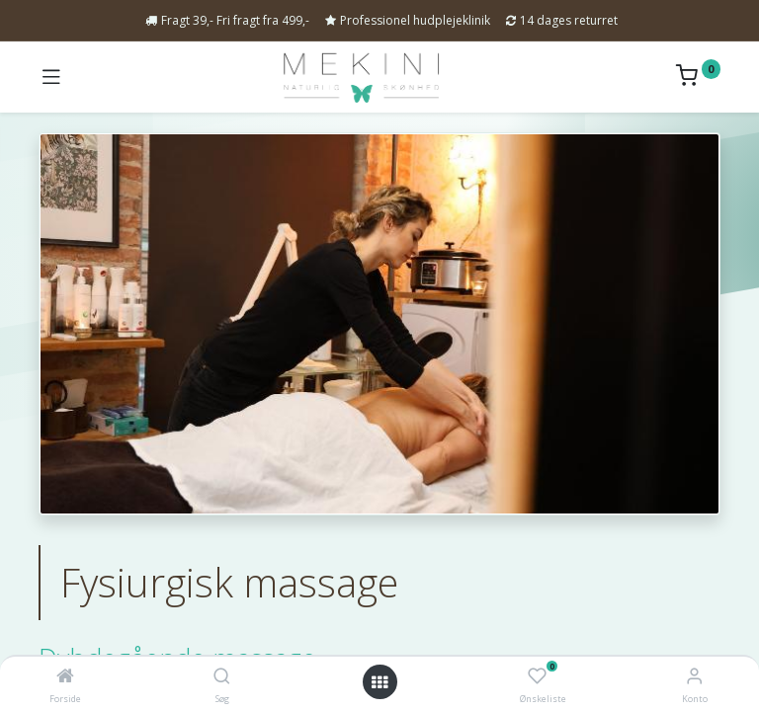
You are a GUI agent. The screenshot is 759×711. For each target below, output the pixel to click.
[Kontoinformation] (694, 675)
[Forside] (65, 676)
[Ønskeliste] (537, 676)
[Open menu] (379, 682)
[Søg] (221, 676)
